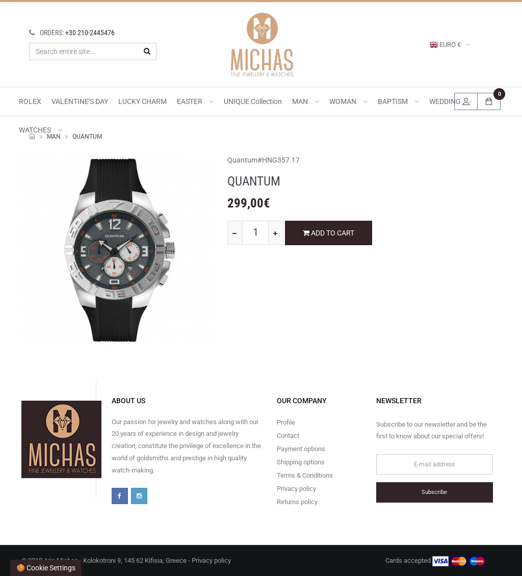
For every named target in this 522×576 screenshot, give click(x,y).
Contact (288, 435)
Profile (286, 422)
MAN (305, 101)
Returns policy (297, 502)
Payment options (301, 449)
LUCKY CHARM (142, 101)
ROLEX (30, 101)
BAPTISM (398, 101)
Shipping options (301, 462)
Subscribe (434, 492)
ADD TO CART (328, 233)
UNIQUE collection (253, 101)
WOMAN (348, 101)
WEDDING (450, 101)
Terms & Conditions (305, 475)
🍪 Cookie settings (45, 568)
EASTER (195, 101)
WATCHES (40, 130)
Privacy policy (296, 488)
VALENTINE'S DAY (79, 101)
